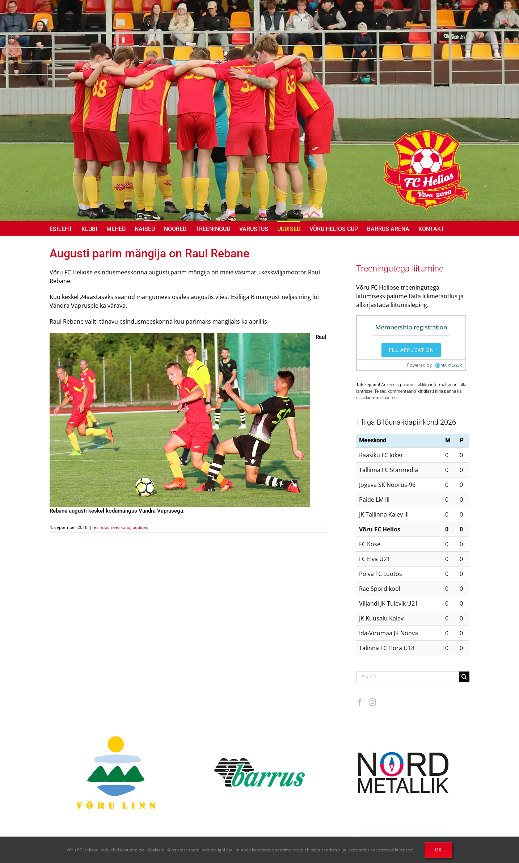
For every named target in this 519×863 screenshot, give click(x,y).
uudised (140, 527)
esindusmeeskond (112, 527)
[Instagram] (372, 702)
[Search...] (407, 677)
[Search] (464, 677)
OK (438, 849)
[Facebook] (359, 702)
